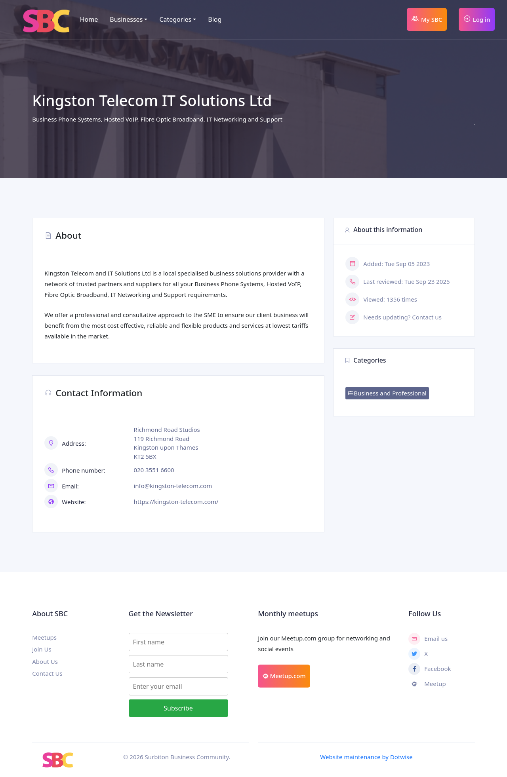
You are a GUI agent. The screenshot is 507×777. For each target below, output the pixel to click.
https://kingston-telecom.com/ (175, 501)
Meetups (44, 637)
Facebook (429, 669)
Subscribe (178, 708)
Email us (428, 639)
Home (89, 19)
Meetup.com (284, 676)
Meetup (427, 684)
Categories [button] (175, 19)
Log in (476, 18)
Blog (214, 19)
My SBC (426, 18)
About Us (45, 661)
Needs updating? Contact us (402, 317)
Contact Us (47, 673)
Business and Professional (387, 393)
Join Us (41, 649)
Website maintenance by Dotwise (366, 757)
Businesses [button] (126, 19)
